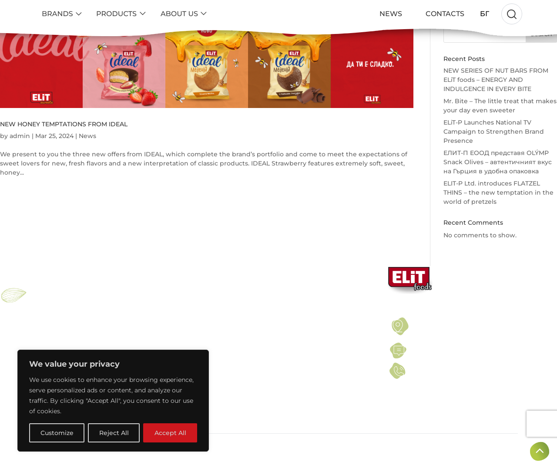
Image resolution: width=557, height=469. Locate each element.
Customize (57, 433)
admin (20, 136)
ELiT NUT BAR (58, 330)
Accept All (170, 433)
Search (541, 34)
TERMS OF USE (290, 320)
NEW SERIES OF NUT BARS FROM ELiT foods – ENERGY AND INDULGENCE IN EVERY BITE (495, 80)
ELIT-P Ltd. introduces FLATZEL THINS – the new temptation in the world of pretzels (498, 192)
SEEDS (163, 330)
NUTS (161, 320)
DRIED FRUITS (173, 340)
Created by (493, 447)
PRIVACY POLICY (293, 330)
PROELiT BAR (58, 340)
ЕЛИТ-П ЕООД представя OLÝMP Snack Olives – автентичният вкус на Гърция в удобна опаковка (497, 162)
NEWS (278, 340)
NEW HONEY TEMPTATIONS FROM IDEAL (64, 124)
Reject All (114, 433)
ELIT (45, 320)
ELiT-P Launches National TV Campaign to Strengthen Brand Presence (493, 131)
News (87, 136)
